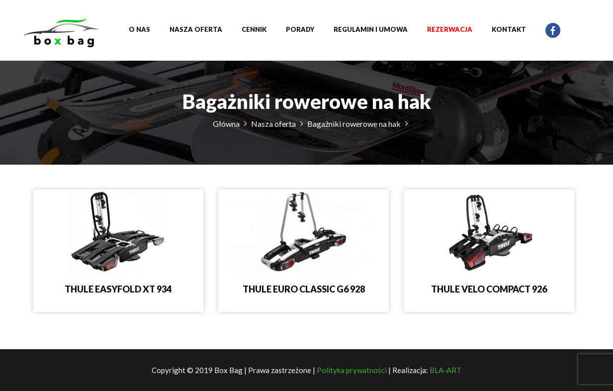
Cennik (254, 29)
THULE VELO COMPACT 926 (489, 289)
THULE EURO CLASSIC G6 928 (304, 289)
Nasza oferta (196, 29)
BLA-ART (445, 370)
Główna (226, 123)
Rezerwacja (449, 29)
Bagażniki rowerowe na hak (354, 123)
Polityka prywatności (352, 370)
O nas (139, 29)
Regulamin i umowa (371, 29)
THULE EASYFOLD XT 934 (118, 289)
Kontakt (509, 29)
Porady (300, 29)
